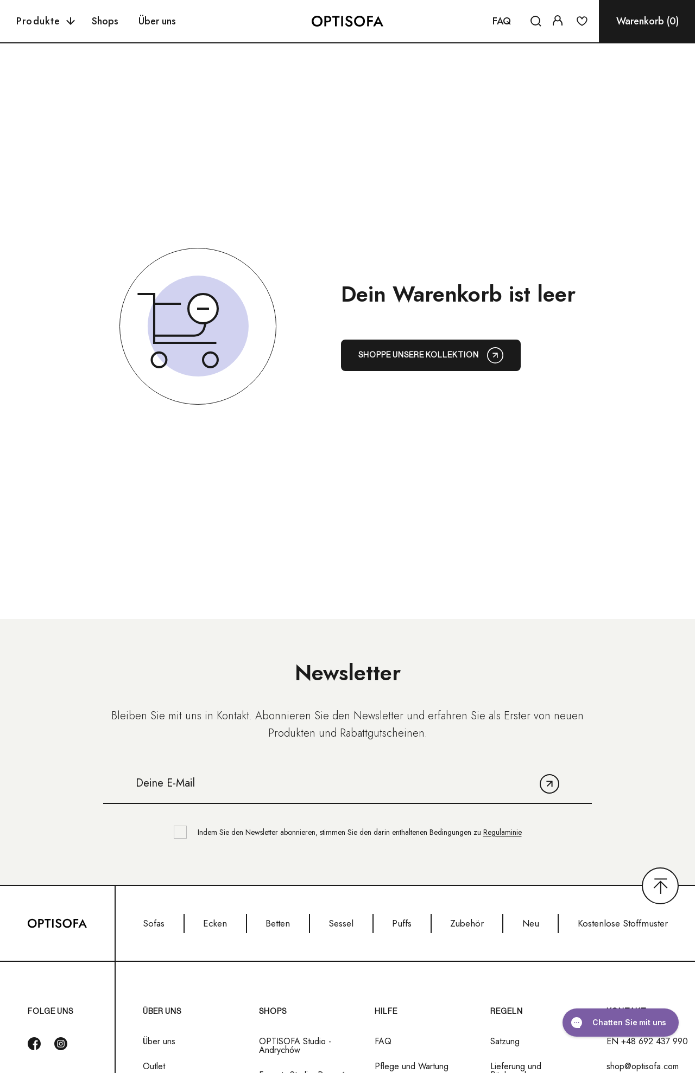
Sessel (340, 923)
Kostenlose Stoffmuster (623, 923)
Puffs (402, 923)
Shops (105, 21)
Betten (278, 923)
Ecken (215, 923)
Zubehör (467, 923)
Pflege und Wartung (411, 1066)
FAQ (501, 21)
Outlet (154, 1066)
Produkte (45, 21)
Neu (530, 923)
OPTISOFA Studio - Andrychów (295, 1046)
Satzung (505, 1041)
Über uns (157, 21)
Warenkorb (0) (647, 21)
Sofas (154, 923)
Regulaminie (502, 832)
